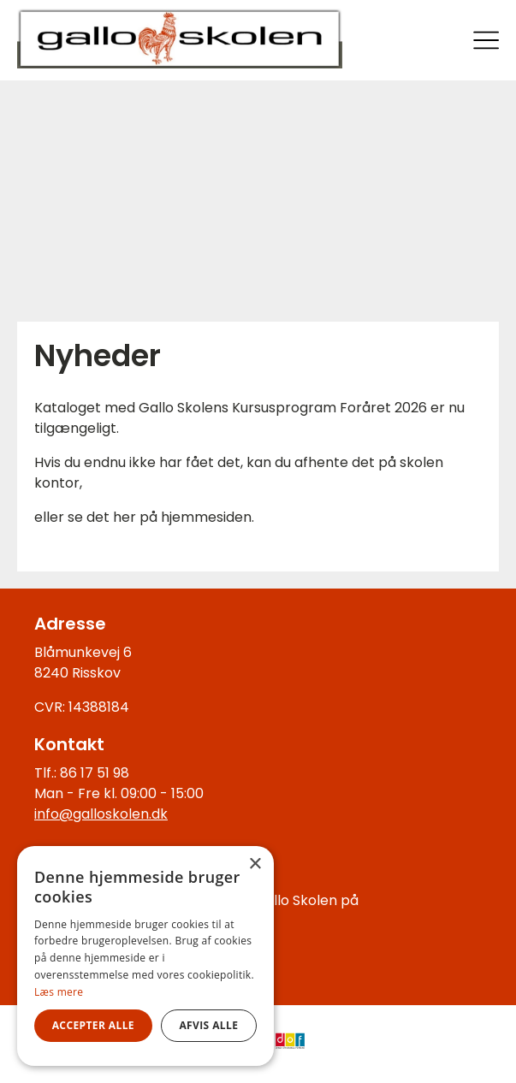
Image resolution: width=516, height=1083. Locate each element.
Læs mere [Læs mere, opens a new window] (58, 992)
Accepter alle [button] (93, 1025)
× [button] (254, 864)
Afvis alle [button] (208, 1025)
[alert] (145, 956)
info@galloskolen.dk (101, 814)
